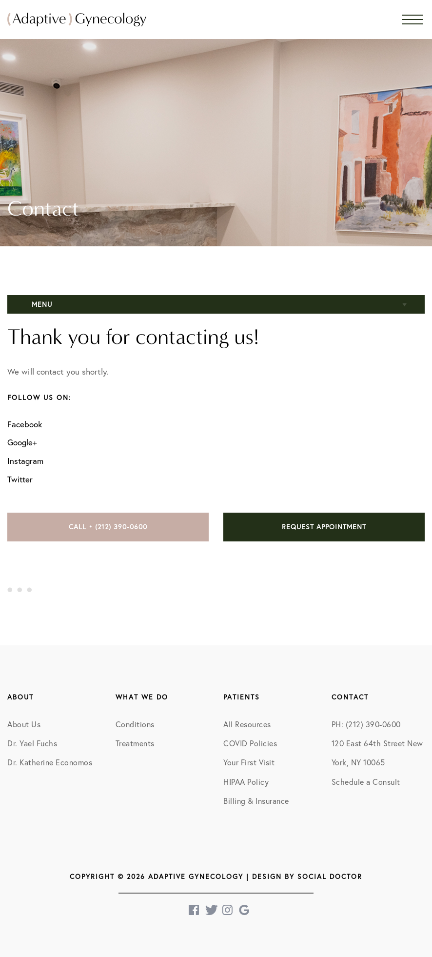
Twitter (20, 479)
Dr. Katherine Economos (49, 762)
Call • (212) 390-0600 (108, 526)
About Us (23, 724)
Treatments (135, 743)
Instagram (25, 461)
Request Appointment (324, 526)
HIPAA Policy (246, 782)
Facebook (24, 424)
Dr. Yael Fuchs (32, 743)
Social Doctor (329, 876)
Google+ (22, 442)
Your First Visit (249, 762)
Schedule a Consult (366, 782)
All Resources (247, 724)
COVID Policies (250, 743)
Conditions (135, 724)
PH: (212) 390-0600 (366, 724)
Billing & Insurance (256, 801)
